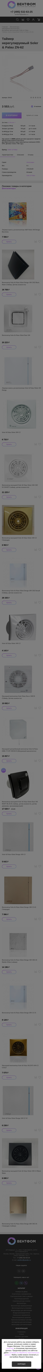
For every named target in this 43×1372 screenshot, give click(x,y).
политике (10, 1348)
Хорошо (21, 1364)
